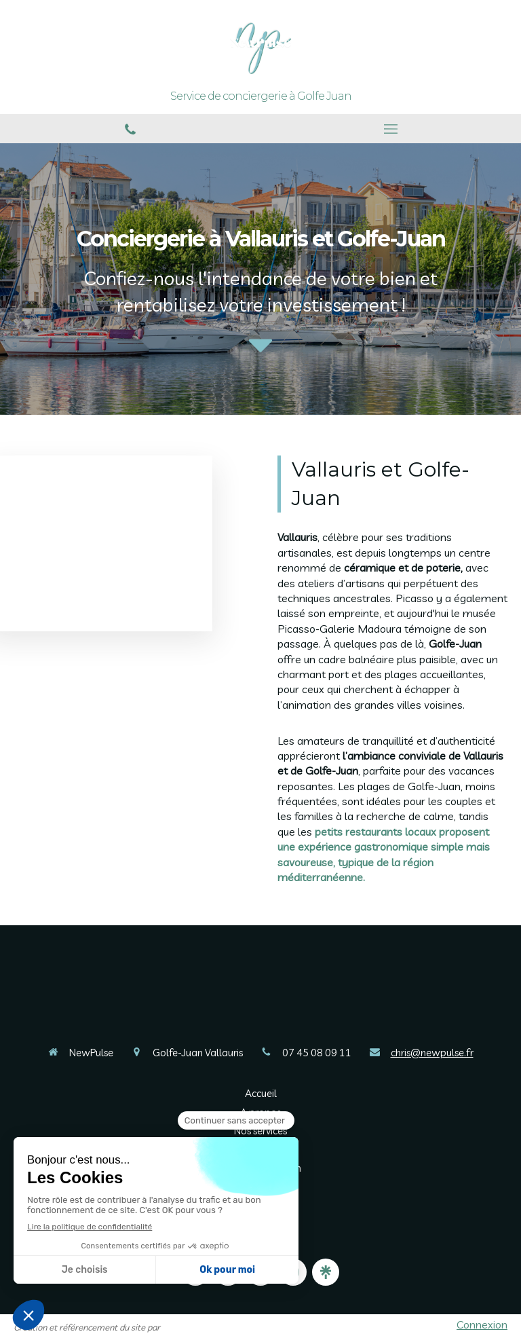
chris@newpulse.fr (432, 1052)
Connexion (482, 1324)
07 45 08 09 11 (316, 1052)
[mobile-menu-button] (390, 129)
